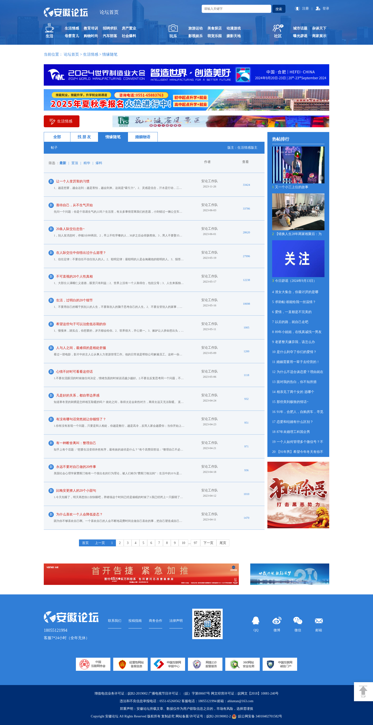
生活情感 (72, 28)
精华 (86, 163)
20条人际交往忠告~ (70, 229)
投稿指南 (135, 620)
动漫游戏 (233, 28)
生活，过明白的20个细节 (74, 300)
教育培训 (91, 28)
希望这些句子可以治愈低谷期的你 (81, 324)
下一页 (208, 543)
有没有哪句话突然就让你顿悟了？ (81, 419)
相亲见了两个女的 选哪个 (293, 392)
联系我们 (114, 620)
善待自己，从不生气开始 (74, 205)
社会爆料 (129, 36)
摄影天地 (233, 36)
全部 (57, 137)
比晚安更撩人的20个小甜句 (76, 490)
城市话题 (300, 28)
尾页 (223, 543)
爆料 (99, 163)
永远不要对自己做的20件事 (76, 467)
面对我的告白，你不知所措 (294, 382)
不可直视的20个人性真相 (74, 276)
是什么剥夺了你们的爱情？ (294, 352)
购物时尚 (91, 36)
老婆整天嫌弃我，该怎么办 (293, 342)
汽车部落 (110, 36)
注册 (305, 8)
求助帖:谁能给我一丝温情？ (294, 302)
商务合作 (155, 620)
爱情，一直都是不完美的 (292, 312)
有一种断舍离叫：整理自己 (76, 443)
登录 (326, 8)
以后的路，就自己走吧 (290, 322)
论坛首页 (109, 12)
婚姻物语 (142, 137)
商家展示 (319, 36)
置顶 (74, 163)
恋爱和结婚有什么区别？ (292, 422)
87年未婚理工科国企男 (291, 432)
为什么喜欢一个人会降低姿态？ (79, 514)
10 (183, 543)
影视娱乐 (195, 36)
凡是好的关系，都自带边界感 (77, 395)
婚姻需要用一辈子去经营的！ (296, 362)
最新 (62, 163)
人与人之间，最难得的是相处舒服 (81, 348)
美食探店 (214, 28)
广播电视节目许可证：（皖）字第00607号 (179, 693)
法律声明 (176, 620)
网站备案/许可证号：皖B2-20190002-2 (203, 716)
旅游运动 (195, 28)
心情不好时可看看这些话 (74, 371)
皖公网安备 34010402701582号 (257, 716)
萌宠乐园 (214, 36)
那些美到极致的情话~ (290, 402)
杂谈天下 (319, 28)
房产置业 (129, 28)
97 (195, 543)
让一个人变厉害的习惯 (72, 181)
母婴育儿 (72, 36)
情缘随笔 (113, 137)
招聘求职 (110, 28)
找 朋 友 (84, 137)
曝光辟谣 (300, 36)
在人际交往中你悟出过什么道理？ (81, 253)
